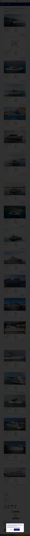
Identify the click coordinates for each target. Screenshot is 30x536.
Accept (16, 529)
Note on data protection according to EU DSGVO (13, 527)
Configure (11, 529)
